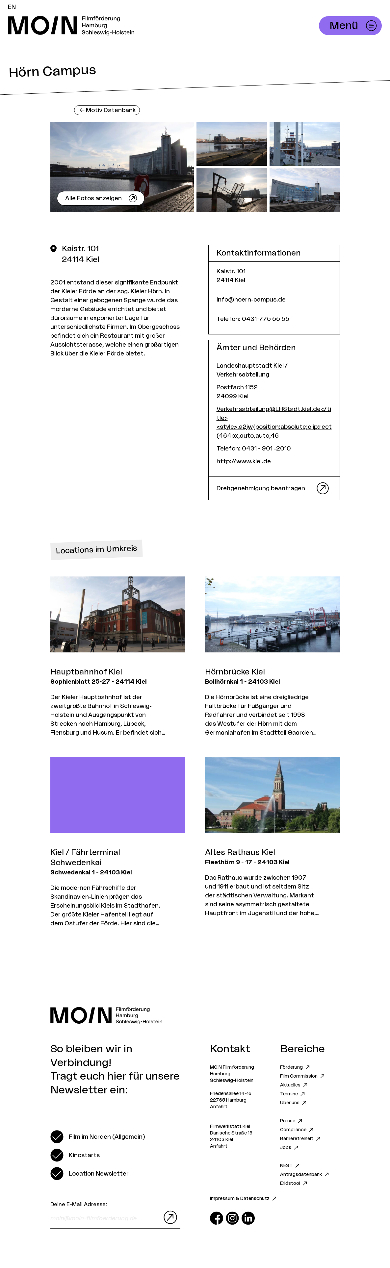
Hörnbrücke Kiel (235, 672)
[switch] (97, 1136)
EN (12, 7)
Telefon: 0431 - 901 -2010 (254, 448)
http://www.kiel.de (244, 461)
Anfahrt (218, 1107)
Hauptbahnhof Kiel (86, 672)
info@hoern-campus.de (251, 300)
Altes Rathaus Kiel (240, 853)
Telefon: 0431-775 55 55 (253, 319)
